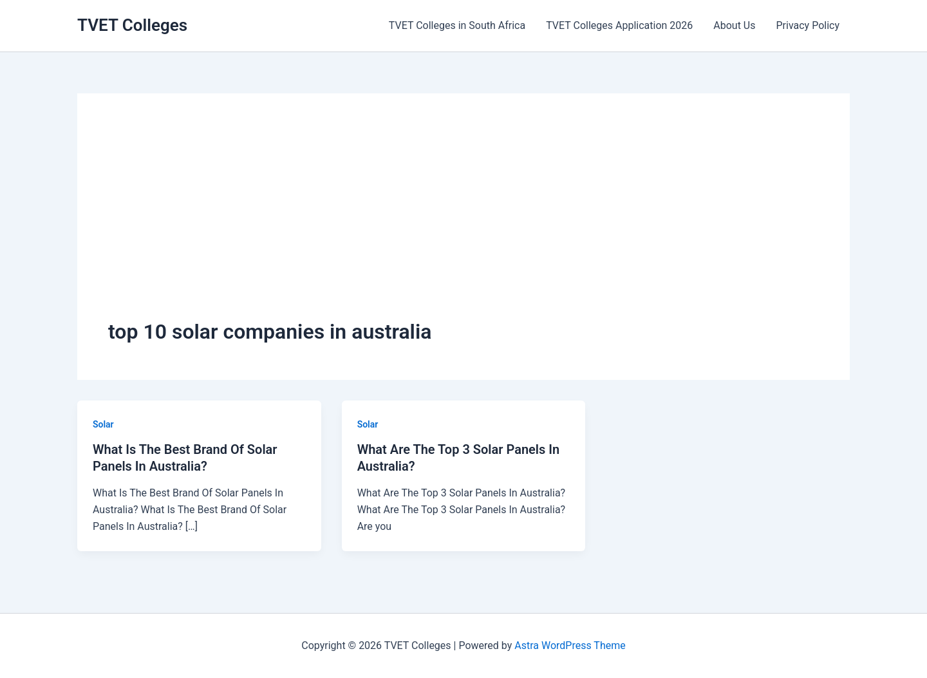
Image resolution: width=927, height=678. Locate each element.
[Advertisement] (463, 221)
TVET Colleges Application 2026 (619, 25)
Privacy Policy (808, 25)
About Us (734, 25)
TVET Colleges (132, 25)
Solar (103, 424)
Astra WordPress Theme (569, 645)
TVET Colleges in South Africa (457, 25)
